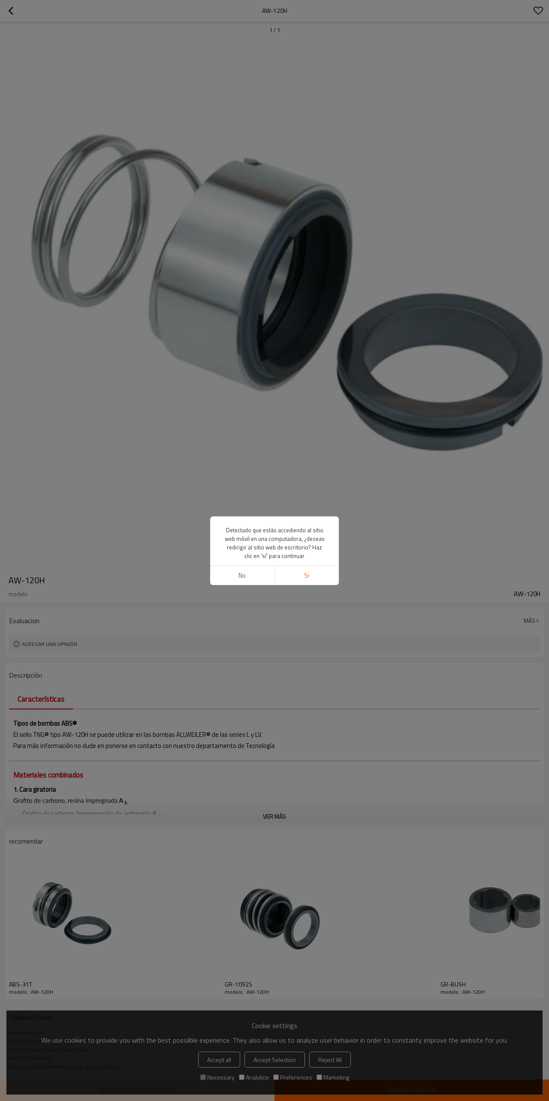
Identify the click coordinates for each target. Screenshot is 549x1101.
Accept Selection (274, 1059)
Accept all (219, 1059)
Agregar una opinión (49, 644)
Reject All (330, 1059)
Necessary (217, 1077)
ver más (274, 816)
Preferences (292, 1077)
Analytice (254, 1077)
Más (529, 620)
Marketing (333, 1077)
